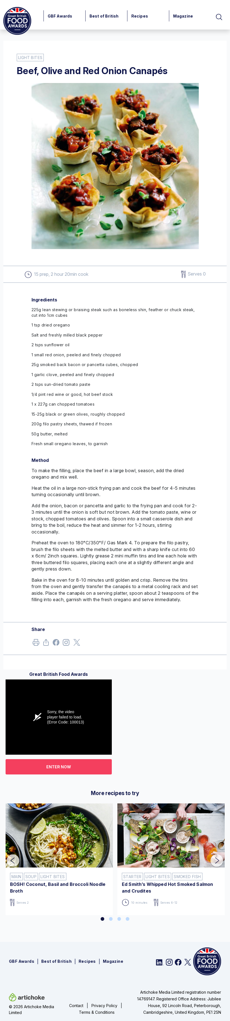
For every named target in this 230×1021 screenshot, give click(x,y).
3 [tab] (119, 919)
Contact (76, 1005)
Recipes (139, 16)
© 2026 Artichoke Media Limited (31, 1009)
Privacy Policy (104, 1005)
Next (213, 857)
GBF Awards (60, 16)
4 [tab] (127, 919)
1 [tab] (102, 919)
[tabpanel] (59, 857)
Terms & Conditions (97, 1012)
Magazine (183, 16)
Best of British (104, 16)
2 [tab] (111, 919)
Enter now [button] (58, 766)
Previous (9, 857)
